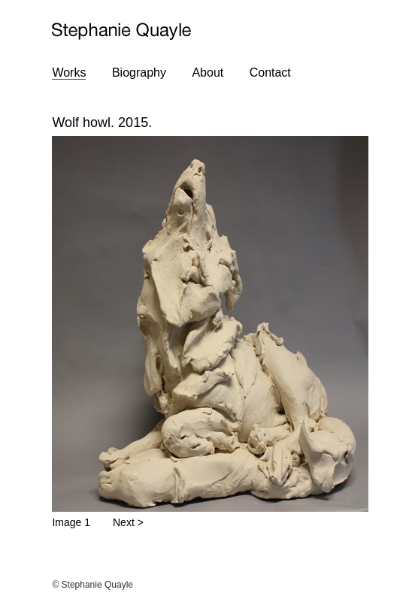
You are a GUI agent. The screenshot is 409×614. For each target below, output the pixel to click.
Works (69, 72)
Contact (270, 72)
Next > (128, 522)
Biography (139, 72)
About (207, 72)
